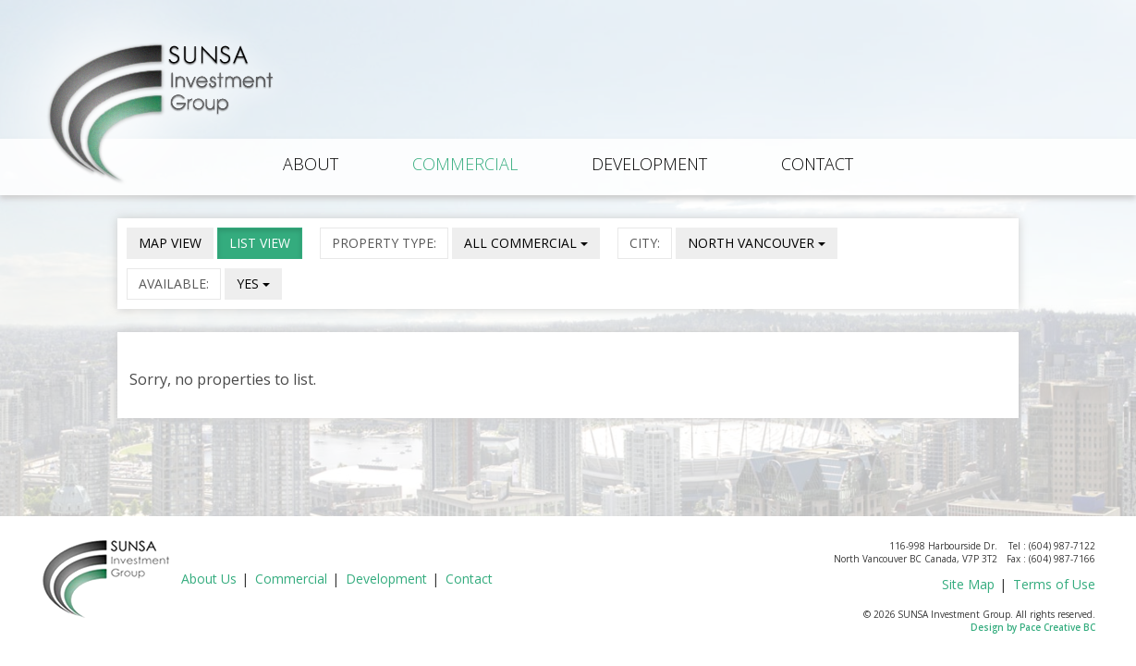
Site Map (968, 584)
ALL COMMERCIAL (526, 243)
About (310, 164)
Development (649, 164)
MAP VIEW (170, 243)
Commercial (465, 164)
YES (253, 283)
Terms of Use (1054, 584)
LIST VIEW (259, 243)
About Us (209, 578)
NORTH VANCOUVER (756, 243)
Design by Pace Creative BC (1033, 627)
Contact (817, 164)
